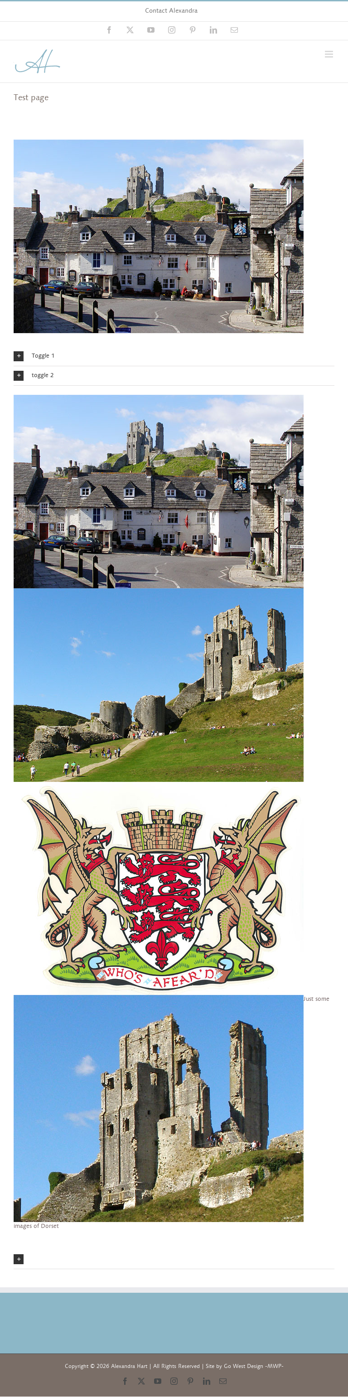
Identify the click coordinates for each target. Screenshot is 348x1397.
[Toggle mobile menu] (329, 54)
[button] (174, 356)
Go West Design (243, 1366)
